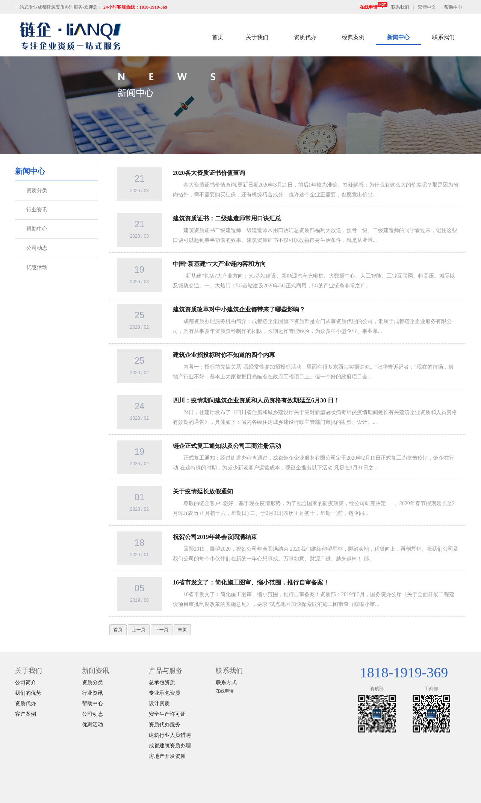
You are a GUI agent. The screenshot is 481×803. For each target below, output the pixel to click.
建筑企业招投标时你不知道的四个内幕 (224, 355)
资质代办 (305, 37)
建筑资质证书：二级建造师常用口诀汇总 (227, 218)
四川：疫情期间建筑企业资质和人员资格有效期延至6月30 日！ (256, 400)
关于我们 (257, 37)
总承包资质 (162, 682)
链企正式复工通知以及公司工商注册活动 (227, 446)
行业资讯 (36, 210)
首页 (217, 37)
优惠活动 (36, 267)
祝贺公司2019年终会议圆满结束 (215, 537)
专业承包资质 (164, 693)
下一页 (161, 629)
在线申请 (373, 7)
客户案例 (25, 714)
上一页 (138, 629)
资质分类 (36, 190)
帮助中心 (453, 7)
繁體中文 (427, 7)
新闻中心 (398, 37)
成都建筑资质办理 (170, 745)
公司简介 (25, 682)
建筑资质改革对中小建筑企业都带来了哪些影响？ (239, 309)
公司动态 (36, 248)
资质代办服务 (164, 724)
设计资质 (159, 703)
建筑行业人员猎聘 (170, 735)
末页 (182, 629)
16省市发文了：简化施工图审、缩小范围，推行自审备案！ (251, 582)
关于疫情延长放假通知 (203, 491)
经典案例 (353, 37)
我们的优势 (28, 693)
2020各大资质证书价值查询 (209, 173)
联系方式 (226, 682)
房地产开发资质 (167, 756)
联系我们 (400, 7)
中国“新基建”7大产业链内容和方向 (219, 264)
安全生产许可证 (167, 714)
